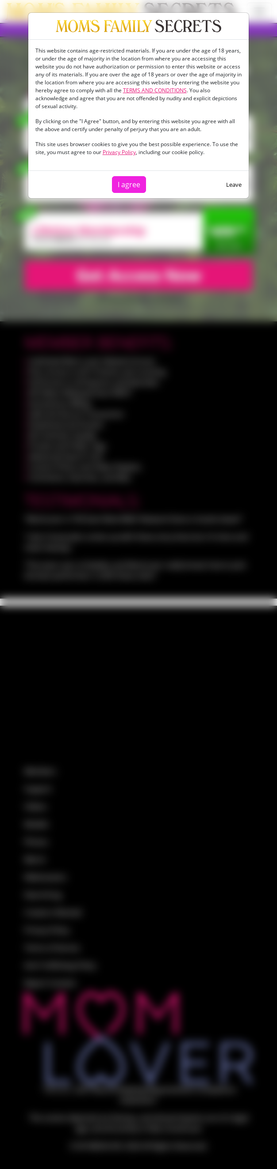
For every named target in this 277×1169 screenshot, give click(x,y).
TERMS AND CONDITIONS (155, 90)
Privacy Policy (119, 152)
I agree (129, 184)
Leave (234, 185)
